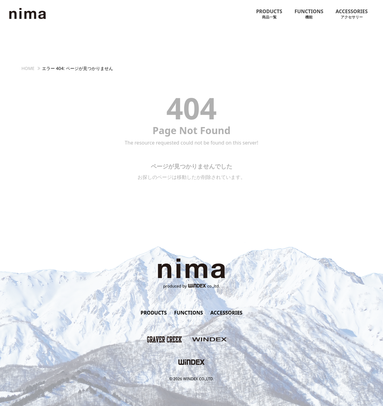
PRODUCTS (269, 14)
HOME (28, 68)
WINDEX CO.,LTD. (198, 378)
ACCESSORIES (352, 14)
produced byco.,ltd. (191, 286)
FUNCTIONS (308, 14)
